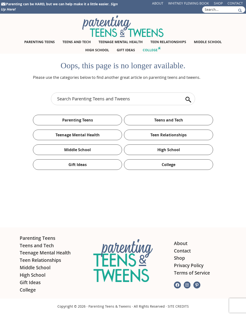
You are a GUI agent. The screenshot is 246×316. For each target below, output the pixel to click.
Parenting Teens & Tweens (109, 306)
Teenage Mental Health (77, 135)
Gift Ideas (77, 164)
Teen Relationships (168, 135)
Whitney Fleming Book (188, 3)
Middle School (77, 149)
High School (168, 149)
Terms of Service (192, 273)
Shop (218, 3)
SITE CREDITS (178, 306)
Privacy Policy (188, 265)
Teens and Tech (168, 120)
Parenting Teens (77, 120)
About (157, 3)
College (168, 164)
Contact (235, 3)
